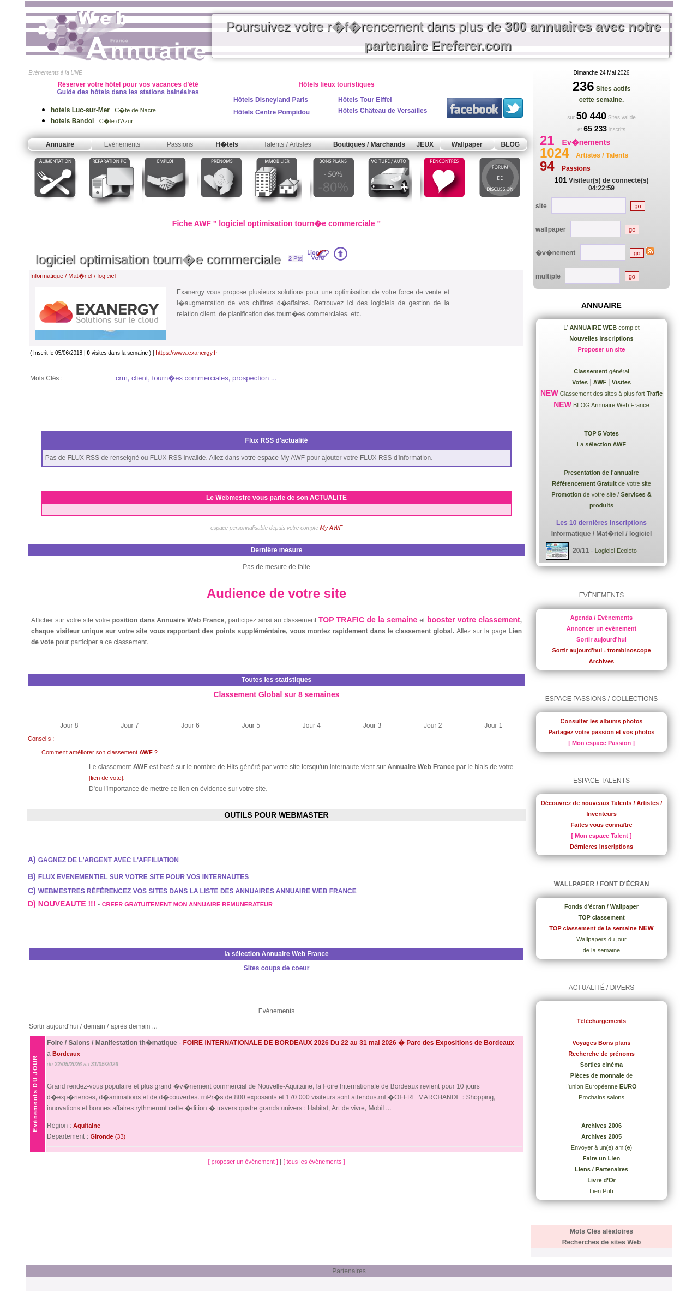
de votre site (601, 483)
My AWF (331, 527)
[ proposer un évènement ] (243, 1161)
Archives (601, 661)
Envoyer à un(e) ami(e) (602, 1147)
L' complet (601, 327)
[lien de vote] (106, 778)
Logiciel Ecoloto (616, 550)
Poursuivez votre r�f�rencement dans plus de (443, 36)
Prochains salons (601, 1097)
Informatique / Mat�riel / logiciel (73, 276)
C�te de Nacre (103, 110)
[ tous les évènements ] (314, 1161)
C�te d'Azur (92, 121)
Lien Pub (601, 1191)
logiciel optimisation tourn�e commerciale (158, 259)
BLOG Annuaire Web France (610, 405)
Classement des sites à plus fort (610, 393)
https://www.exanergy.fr (186, 352)
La (601, 444)
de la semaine (602, 950)
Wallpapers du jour (601, 939)
